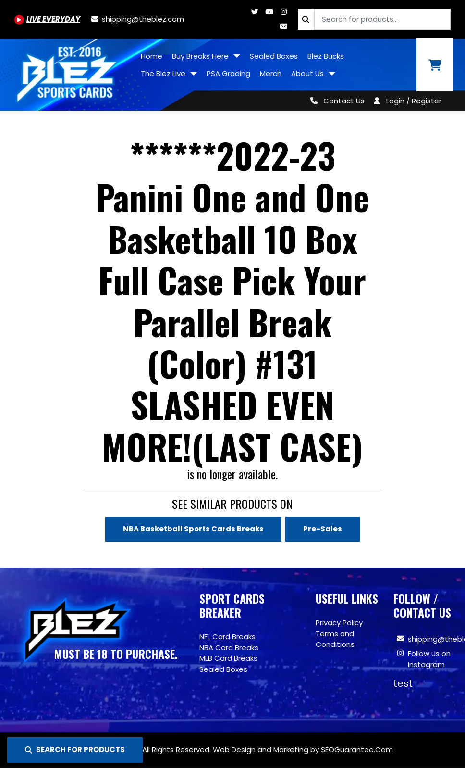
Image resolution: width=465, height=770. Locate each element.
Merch (270, 73)
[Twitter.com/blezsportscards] (254, 12)
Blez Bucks (325, 56)
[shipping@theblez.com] (137, 19)
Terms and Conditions (335, 639)
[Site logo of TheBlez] (68, 71)
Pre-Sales (322, 529)
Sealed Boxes (274, 56)
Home (151, 56)
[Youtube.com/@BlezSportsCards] (47, 19)
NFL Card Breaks (227, 636)
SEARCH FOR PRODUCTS (75, 750)
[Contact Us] (335, 101)
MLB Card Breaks (228, 658)
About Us (308, 73)
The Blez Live (164, 73)
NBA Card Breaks (228, 648)
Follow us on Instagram (429, 658)
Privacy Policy (339, 623)
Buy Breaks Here (201, 56)
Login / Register (413, 101)
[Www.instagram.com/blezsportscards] (283, 12)
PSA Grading (228, 73)
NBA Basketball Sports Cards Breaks (193, 529)
